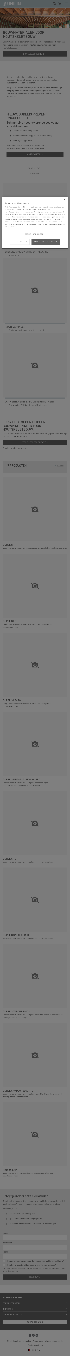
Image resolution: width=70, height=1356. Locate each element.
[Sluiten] (64, 200)
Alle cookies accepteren (45, 242)
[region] (35, 223)
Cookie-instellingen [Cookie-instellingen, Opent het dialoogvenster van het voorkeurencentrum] (34, 234)
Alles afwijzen (20, 242)
